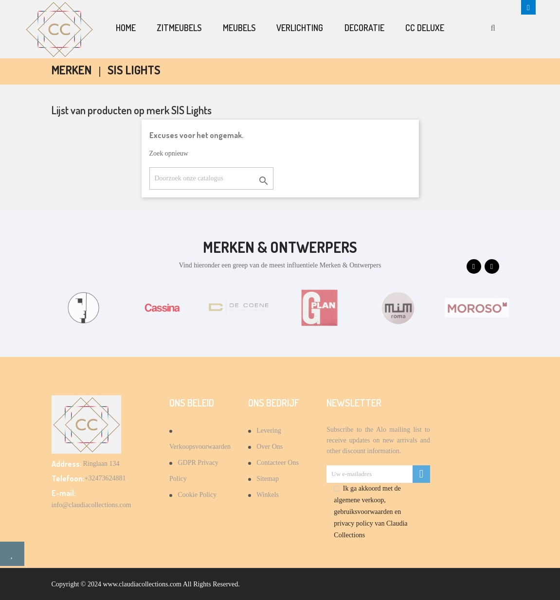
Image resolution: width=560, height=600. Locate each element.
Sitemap (267, 478)
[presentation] (474, 266)
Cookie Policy (196, 494)
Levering (268, 430)
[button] (528, 7)
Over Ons (269, 446)
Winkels (267, 494)
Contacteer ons (277, 462)
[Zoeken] (211, 178)
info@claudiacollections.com (91, 505)
